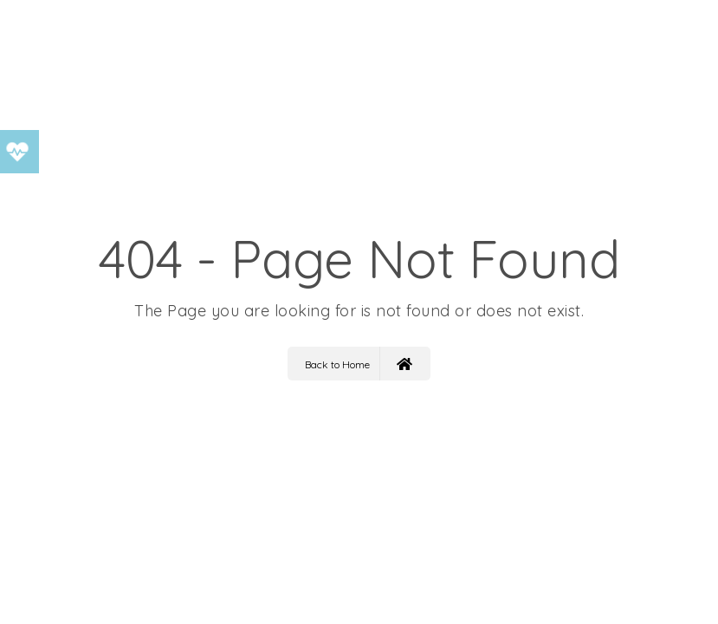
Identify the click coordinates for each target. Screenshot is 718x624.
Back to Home (358, 363)
